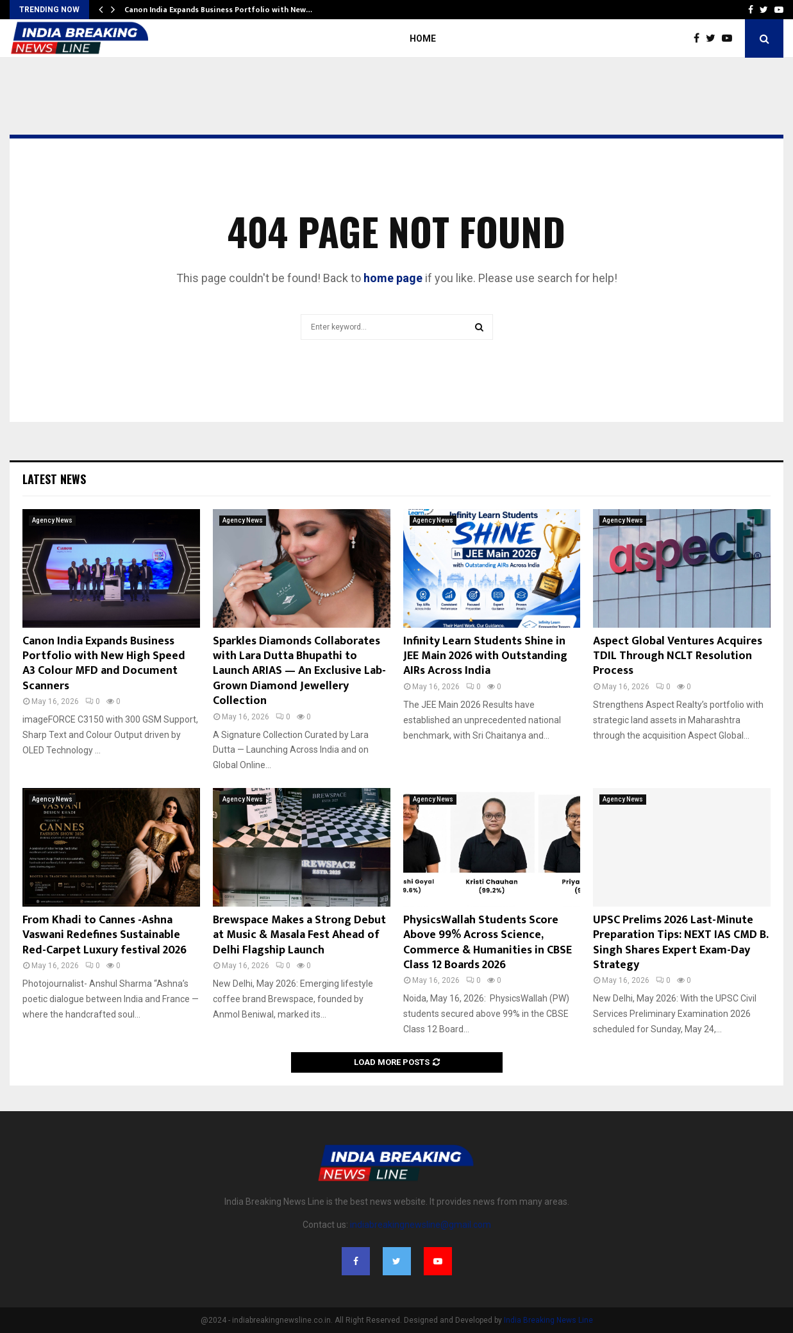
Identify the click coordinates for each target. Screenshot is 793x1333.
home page (392, 278)
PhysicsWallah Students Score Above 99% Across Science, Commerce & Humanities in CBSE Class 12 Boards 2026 (487, 942)
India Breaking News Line (548, 1320)
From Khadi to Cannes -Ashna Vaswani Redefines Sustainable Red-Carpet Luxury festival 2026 (104, 935)
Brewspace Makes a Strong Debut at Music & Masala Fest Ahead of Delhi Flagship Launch (299, 935)
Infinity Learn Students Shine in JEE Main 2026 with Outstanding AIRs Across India (485, 656)
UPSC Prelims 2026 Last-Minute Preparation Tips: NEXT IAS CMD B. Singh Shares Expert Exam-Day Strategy (680, 942)
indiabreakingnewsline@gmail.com (420, 1225)
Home (423, 38)
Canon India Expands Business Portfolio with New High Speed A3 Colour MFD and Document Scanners (103, 664)
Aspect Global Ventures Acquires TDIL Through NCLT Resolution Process (677, 656)
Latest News (54, 479)
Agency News (52, 520)
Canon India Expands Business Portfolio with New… (218, 9)
